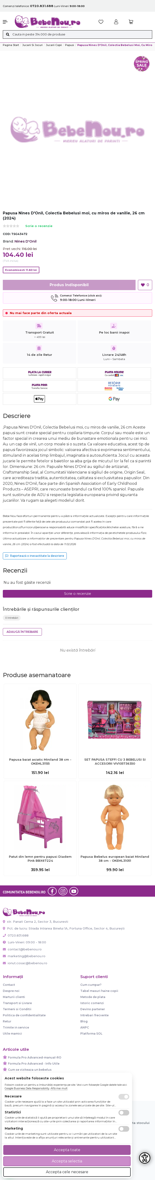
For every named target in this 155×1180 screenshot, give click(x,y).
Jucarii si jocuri (32, 45)
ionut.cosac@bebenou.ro (25, 963)
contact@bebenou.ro (22, 949)
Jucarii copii (54, 45)
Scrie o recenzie (38, 226)
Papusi (69, 45)
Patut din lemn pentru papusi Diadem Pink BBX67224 (40, 858)
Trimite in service (16, 1027)
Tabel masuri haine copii (99, 991)
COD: (7, 234)
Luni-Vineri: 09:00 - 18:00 (24, 942)
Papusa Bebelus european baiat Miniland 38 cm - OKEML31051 (115, 858)
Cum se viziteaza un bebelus (30, 1069)
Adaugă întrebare (22, 632)
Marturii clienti (14, 997)
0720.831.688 (16, 935)
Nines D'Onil (26, 241)
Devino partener (92, 1009)
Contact (9, 984)
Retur (7, 1021)
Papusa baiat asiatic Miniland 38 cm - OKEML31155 (40, 761)
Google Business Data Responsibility (27, 1088)
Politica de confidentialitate (24, 1015)
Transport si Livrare (17, 1003)
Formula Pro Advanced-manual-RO (34, 1057)
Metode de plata (92, 997)
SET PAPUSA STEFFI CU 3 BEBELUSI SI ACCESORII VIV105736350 (115, 761)
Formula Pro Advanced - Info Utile (33, 1063)
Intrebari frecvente (94, 1015)
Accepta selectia (67, 1161)
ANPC (84, 1027)
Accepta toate (67, 1150)
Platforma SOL (91, 1033)
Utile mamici (12, 1033)
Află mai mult (59, 1088)
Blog (84, 1021)
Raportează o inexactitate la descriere (34, 556)
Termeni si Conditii (17, 1009)
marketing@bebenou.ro (24, 956)
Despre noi (11, 991)
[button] (6, 21)
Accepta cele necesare (67, 1172)
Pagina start (11, 45)
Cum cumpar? (90, 984)
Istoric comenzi (92, 1003)
